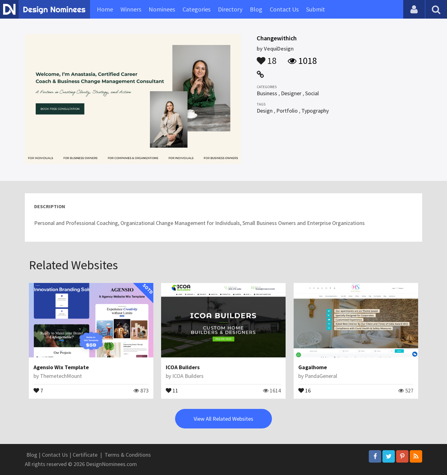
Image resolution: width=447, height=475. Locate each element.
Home (105, 9)
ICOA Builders (183, 367)
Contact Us (284, 9)
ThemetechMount (61, 375)
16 (304, 390)
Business (267, 93)
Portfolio (287, 110)
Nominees (162, 9)
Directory (230, 9)
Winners (130, 9)
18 (267, 58)
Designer (291, 93)
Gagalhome (312, 367)
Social (312, 93)
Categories (196, 9)
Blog (256, 9)
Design (265, 110)
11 (172, 390)
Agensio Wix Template (61, 367)
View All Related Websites (223, 418)
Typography (315, 110)
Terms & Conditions (128, 454)
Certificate (85, 454)
